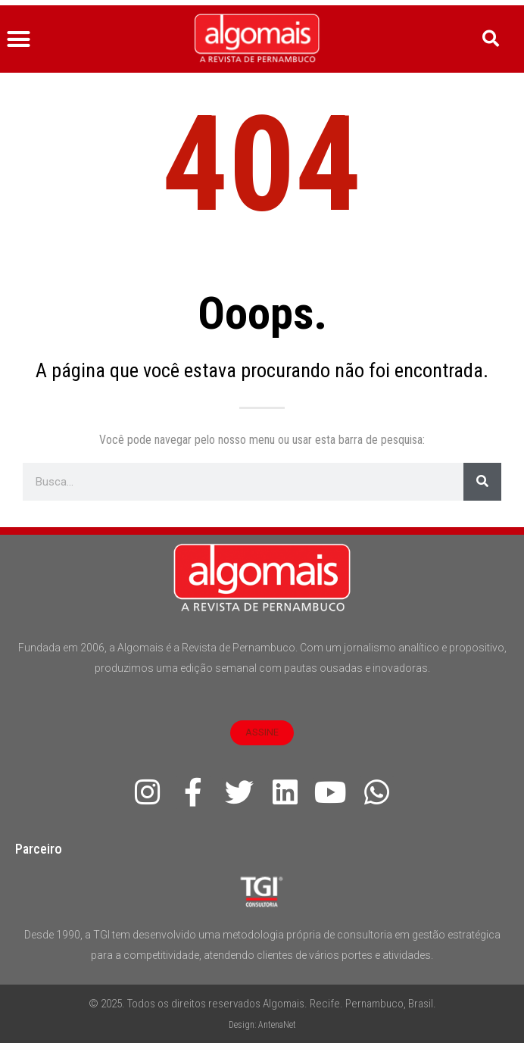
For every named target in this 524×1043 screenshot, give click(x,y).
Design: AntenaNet (262, 1025)
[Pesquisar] (482, 482)
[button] (19, 39)
